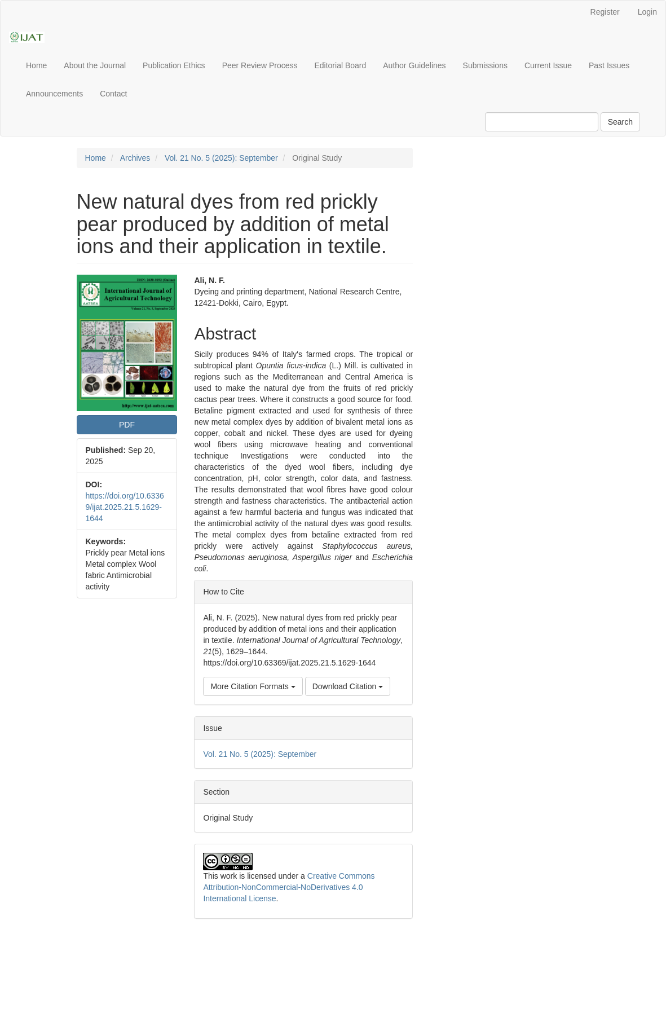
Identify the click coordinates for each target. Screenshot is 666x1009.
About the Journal (95, 65)
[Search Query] (541, 121)
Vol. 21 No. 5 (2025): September (221, 157)
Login (647, 11)
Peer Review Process (260, 65)
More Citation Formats (252, 686)
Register (605, 11)
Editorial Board (340, 65)
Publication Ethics (174, 65)
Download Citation (347, 686)
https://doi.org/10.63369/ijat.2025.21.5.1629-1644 (125, 507)
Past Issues (609, 65)
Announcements (54, 93)
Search (620, 121)
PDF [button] (127, 424)
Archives (135, 157)
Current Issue (548, 65)
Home (36, 65)
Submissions (485, 65)
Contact (113, 93)
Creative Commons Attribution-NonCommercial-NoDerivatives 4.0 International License (288, 887)
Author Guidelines (414, 65)
